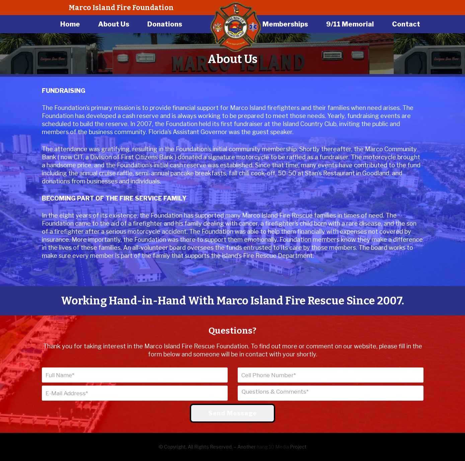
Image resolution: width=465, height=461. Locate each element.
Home (70, 24)
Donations (164, 24)
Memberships (285, 24)
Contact (406, 24)
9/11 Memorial (350, 24)
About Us (113, 24)
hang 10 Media (273, 447)
